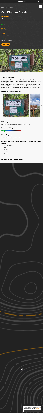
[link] (14, 127)
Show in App (6, 44)
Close (32, 410)
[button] (5, 1)
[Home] (21, 1)
